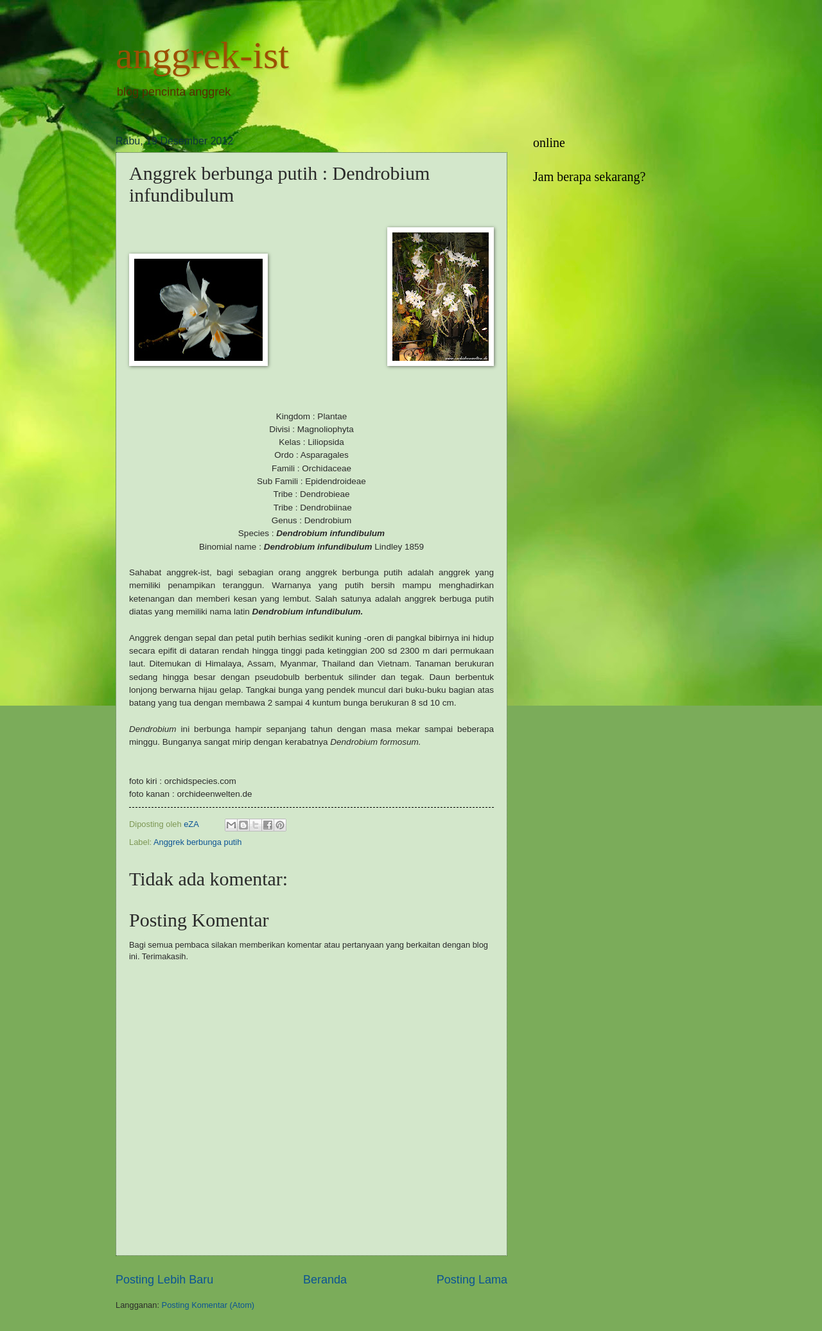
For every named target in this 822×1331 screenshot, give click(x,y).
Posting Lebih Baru (164, 1279)
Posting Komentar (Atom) (208, 1305)
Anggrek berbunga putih (197, 842)
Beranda (325, 1279)
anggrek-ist (202, 55)
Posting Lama (472, 1279)
